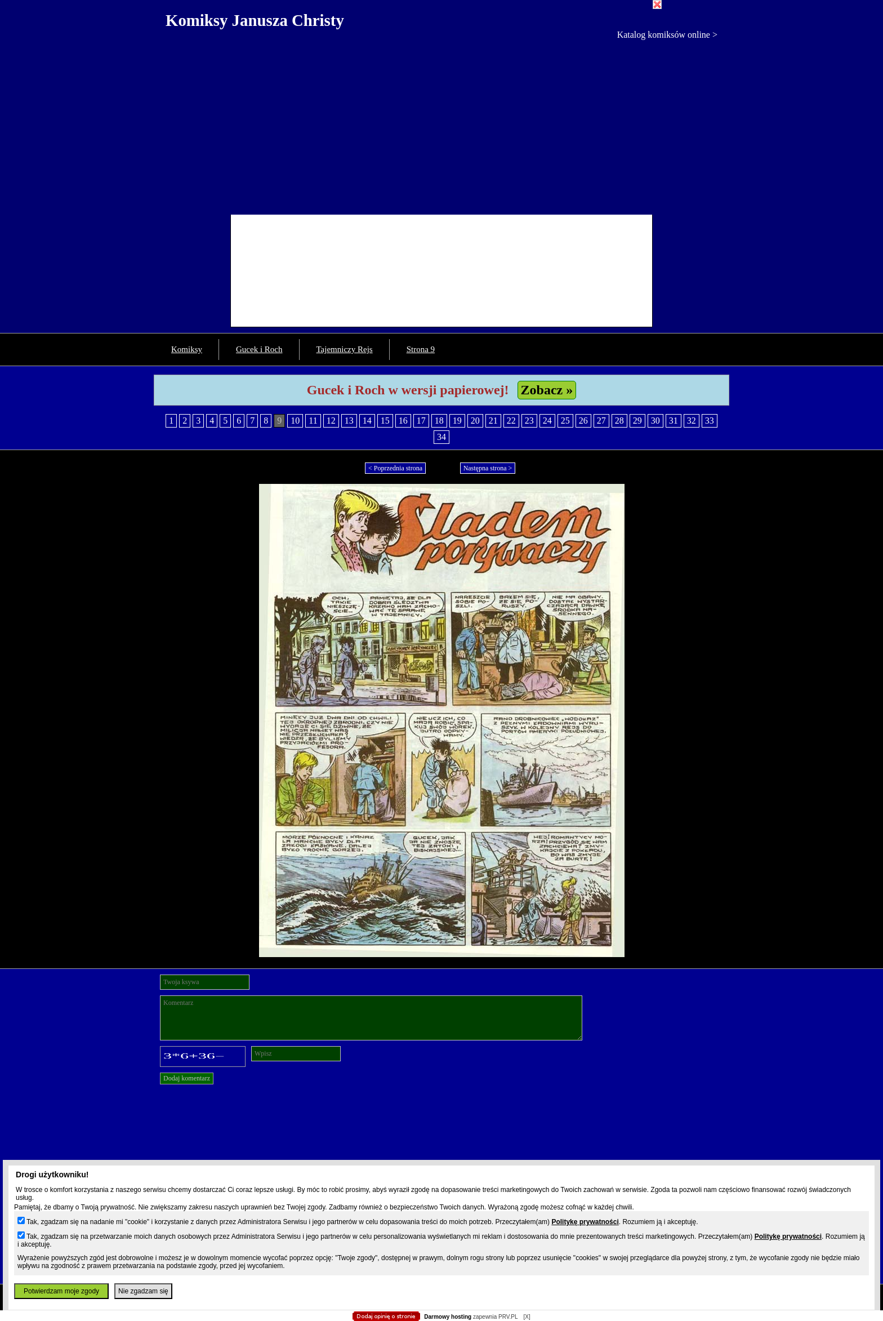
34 (441, 437)
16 (403, 420)
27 (601, 420)
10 (295, 420)
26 (583, 420)
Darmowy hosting (447, 1317)
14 (367, 420)
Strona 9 (421, 349)
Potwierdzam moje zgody (61, 1291)
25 (565, 420)
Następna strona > (487, 468)
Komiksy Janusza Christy (255, 20)
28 (619, 420)
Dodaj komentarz (186, 1078)
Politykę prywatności (584, 1222)
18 (439, 420)
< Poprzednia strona (395, 468)
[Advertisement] (441, 124)
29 (637, 420)
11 (313, 420)
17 (421, 420)
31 (673, 420)
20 (475, 420)
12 (331, 420)
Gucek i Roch (259, 349)
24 (547, 420)
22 (511, 420)
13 (349, 420)
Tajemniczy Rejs (344, 349)
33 (709, 420)
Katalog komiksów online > (667, 34)
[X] (526, 1317)
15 (385, 420)
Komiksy (186, 349)
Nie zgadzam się (143, 1291)
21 (493, 420)
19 (457, 420)
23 (529, 420)
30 (655, 420)
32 (691, 420)
